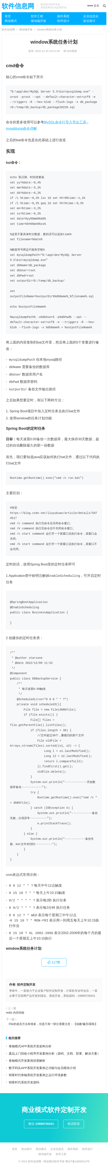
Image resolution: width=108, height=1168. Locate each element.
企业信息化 (90, 16)
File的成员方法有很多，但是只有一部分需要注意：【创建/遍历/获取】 (52, 1024)
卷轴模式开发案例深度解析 (27, 1060)
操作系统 (63, 16)
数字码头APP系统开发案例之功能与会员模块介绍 (42, 1068)
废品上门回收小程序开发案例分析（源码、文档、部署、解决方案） (54, 1053)
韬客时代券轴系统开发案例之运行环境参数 (38, 1075)
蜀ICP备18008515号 (77, 1161)
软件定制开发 (26, 984)
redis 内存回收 (15, 1012)
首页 (8, 16)
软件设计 (63, 21)
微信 (41, 1123)
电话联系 (74, 1123)
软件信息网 (18, 6)
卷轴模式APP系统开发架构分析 (30, 1046)
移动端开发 (38, 21)
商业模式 (11, 21)
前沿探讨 (89, 21)
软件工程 (37, 16)
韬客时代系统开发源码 (24, 1082)
